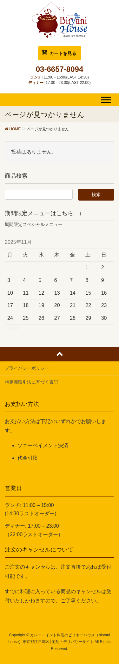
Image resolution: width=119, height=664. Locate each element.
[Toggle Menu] (106, 100)
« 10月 (11, 328)
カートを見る (63, 53)
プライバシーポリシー (27, 368)
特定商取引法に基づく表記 (31, 382)
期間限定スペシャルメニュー (34, 224)
